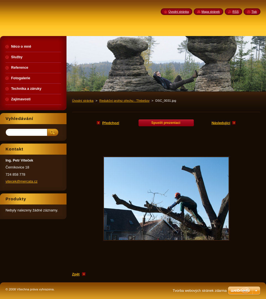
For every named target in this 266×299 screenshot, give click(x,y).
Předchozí (110, 123)
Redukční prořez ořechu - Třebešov (124, 100)
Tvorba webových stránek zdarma (200, 290)
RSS (235, 11)
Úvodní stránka (82, 100)
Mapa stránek (210, 11)
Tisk (254, 11)
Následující (220, 123)
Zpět (76, 274)
